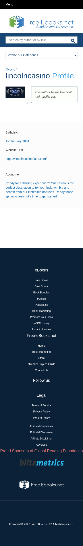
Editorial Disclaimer (41, 432)
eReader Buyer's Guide (41, 364)
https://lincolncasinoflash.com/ (26, 159)
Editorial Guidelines (41, 426)
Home (11, 69)
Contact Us (41, 370)
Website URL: (15, 150)
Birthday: (12, 132)
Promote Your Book (41, 317)
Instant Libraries (41, 329)
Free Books (41, 280)
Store (41, 358)
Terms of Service (41, 405)
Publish (41, 298)
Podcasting (41, 304)
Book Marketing (41, 311)
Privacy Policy (41, 411)
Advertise (41, 444)
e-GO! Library (41, 323)
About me (12, 174)
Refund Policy (41, 417)
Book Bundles (41, 292)
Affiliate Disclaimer (41, 438)
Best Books (41, 286)
